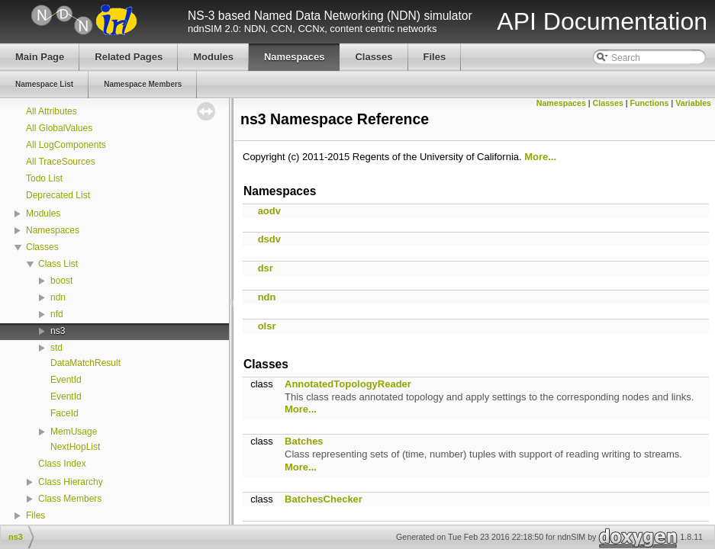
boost (61, 280)
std (56, 347)
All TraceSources (60, 161)
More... (540, 156)
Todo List (44, 178)
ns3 (57, 331)
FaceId (64, 413)
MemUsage (73, 431)
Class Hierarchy (70, 482)
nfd (56, 314)
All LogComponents (66, 145)
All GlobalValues (59, 128)
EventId (66, 379)
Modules (43, 213)
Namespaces (52, 230)
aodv (269, 211)
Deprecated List (58, 195)
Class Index (62, 463)
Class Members (69, 498)
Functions (649, 103)
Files (35, 515)
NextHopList (75, 446)
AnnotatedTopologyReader (348, 384)
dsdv (269, 239)
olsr (267, 326)
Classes (42, 247)
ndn (58, 297)
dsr (265, 268)
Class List (58, 263)
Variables (693, 103)
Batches (304, 441)
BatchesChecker (323, 499)
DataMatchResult (85, 363)
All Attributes (51, 111)
